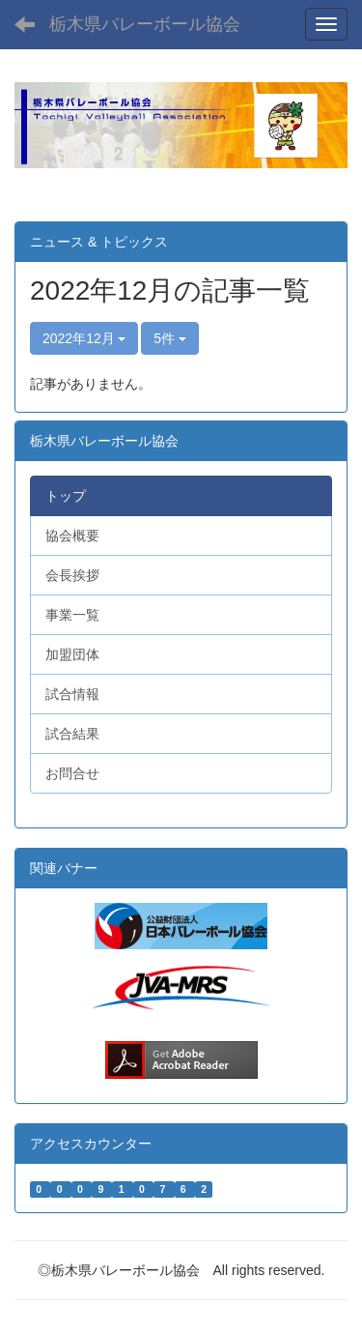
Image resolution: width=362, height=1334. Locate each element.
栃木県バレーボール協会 (144, 24)
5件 (169, 338)
